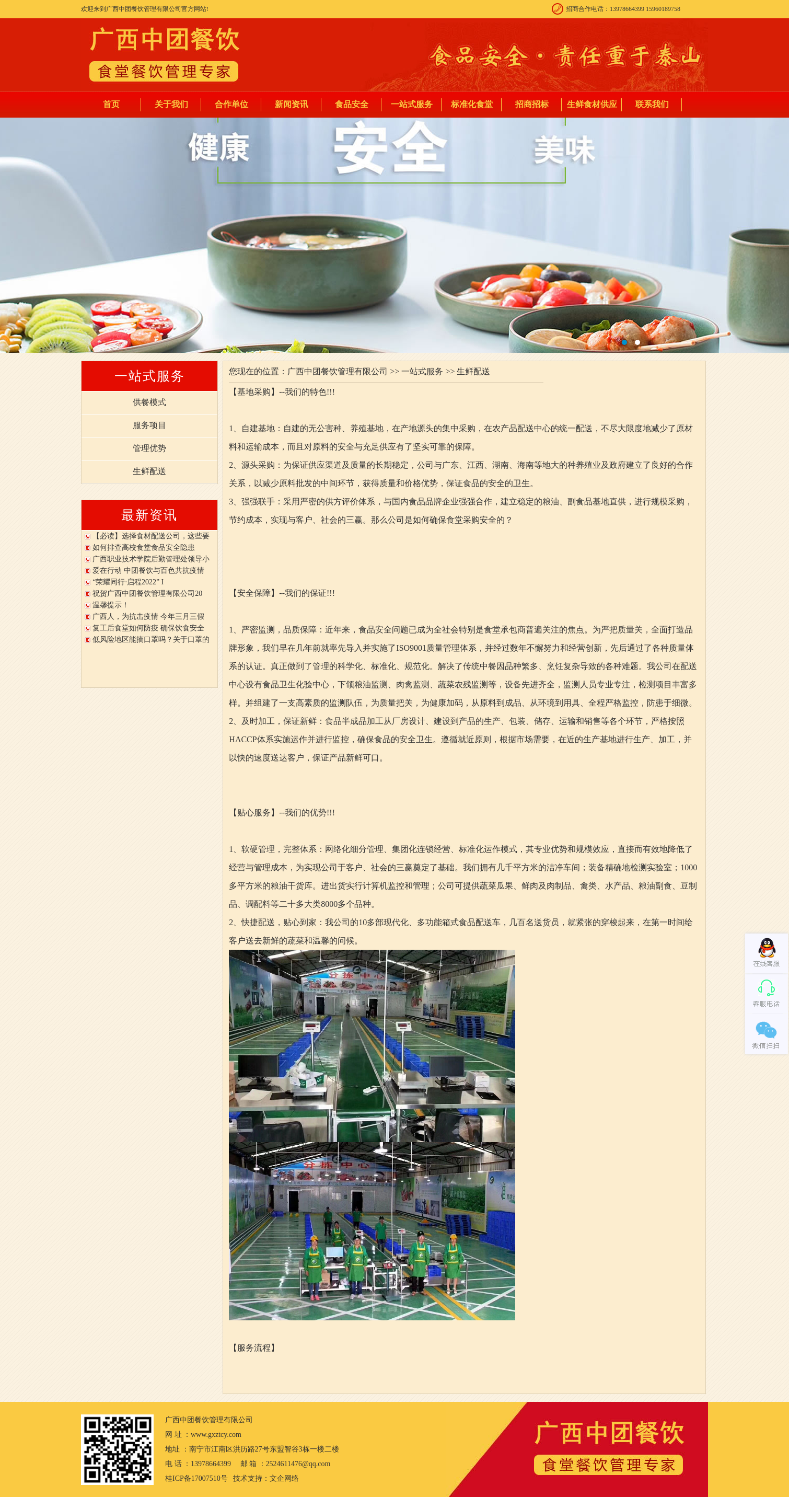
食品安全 (351, 104)
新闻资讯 (291, 104)
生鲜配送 (149, 471)
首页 (111, 104)
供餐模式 (149, 402)
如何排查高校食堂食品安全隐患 (143, 547)
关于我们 (171, 104)
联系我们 (652, 104)
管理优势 (149, 448)
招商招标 (532, 104)
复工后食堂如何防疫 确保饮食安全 (148, 628)
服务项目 (149, 425)
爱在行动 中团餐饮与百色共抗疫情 (148, 570)
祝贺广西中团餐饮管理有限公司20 (147, 593)
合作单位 (231, 104)
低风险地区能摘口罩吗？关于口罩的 (151, 639)
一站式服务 (412, 104)
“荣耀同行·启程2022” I (128, 582)
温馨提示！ (110, 605)
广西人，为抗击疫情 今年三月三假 (148, 616)
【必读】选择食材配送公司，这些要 (151, 536)
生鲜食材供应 (592, 104)
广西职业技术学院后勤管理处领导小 (151, 559)
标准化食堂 (472, 104)
